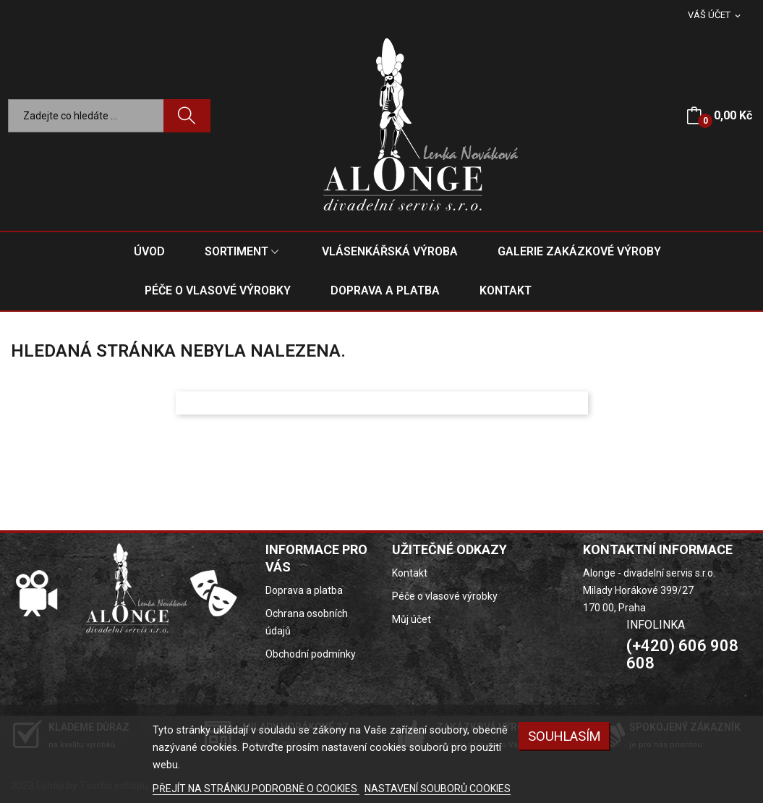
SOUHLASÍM (564, 736)
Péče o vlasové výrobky (445, 596)
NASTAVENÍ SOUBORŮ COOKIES (438, 788)
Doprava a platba (304, 590)
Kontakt (409, 573)
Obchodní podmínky (310, 654)
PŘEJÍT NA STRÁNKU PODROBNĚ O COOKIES (256, 788)
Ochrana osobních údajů (306, 622)
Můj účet (411, 619)
